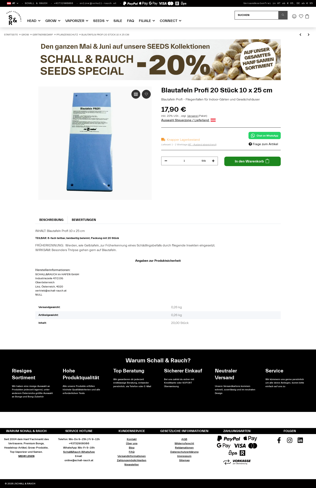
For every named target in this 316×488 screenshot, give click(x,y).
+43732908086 (63, 3)
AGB (184, 439)
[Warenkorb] (307, 17)
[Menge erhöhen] (213, 161)
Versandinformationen (131, 456)
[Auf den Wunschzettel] (146, 94)
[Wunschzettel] (301, 17)
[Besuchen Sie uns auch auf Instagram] (290, 441)
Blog (131, 447)
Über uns (131, 443)
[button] (12, 3)
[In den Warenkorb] (252, 161)
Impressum (184, 456)
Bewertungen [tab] (84, 220)
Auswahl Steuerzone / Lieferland (188, 120)
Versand (192, 116)
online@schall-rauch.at (98, 3)
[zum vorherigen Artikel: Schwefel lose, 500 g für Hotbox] (300, 35)
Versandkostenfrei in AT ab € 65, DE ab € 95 (278, 3)
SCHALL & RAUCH (36, 3)
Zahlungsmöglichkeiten (131, 460)
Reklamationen (184, 447)
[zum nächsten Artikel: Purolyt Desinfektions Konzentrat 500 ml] (309, 35)
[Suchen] (257, 15)
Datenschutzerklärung (184, 452)
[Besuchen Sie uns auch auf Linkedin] (300, 441)
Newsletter (131, 464)
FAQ (130, 21)
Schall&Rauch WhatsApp (79, 452)
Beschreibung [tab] (51, 220)
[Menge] (184, 161)
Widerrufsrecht (184, 443)
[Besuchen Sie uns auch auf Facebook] (279, 441)
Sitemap (184, 460)
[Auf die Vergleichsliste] (135, 94)
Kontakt (132, 439)
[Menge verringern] (165, 161)
